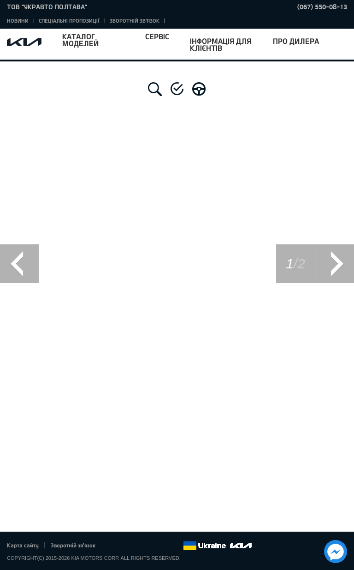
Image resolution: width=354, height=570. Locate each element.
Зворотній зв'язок (134, 21)
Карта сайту (23, 545)
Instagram (163, 546)
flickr (176, 546)
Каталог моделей (80, 40)
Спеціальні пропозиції (69, 21)
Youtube (150, 546)
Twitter (124, 546)
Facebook (112, 546)
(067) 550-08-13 (322, 7)
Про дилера (296, 40)
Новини (18, 21)
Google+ (137, 546)
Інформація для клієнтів (220, 44)
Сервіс (157, 36)
